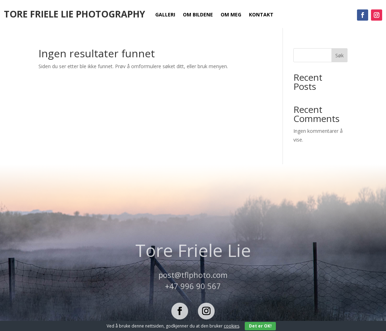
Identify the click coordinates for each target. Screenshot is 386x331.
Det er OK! (260, 326)
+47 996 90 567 (193, 286)
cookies (231, 326)
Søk (339, 55)
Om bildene (198, 15)
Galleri (165, 15)
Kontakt (261, 15)
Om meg (231, 15)
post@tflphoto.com (193, 274)
